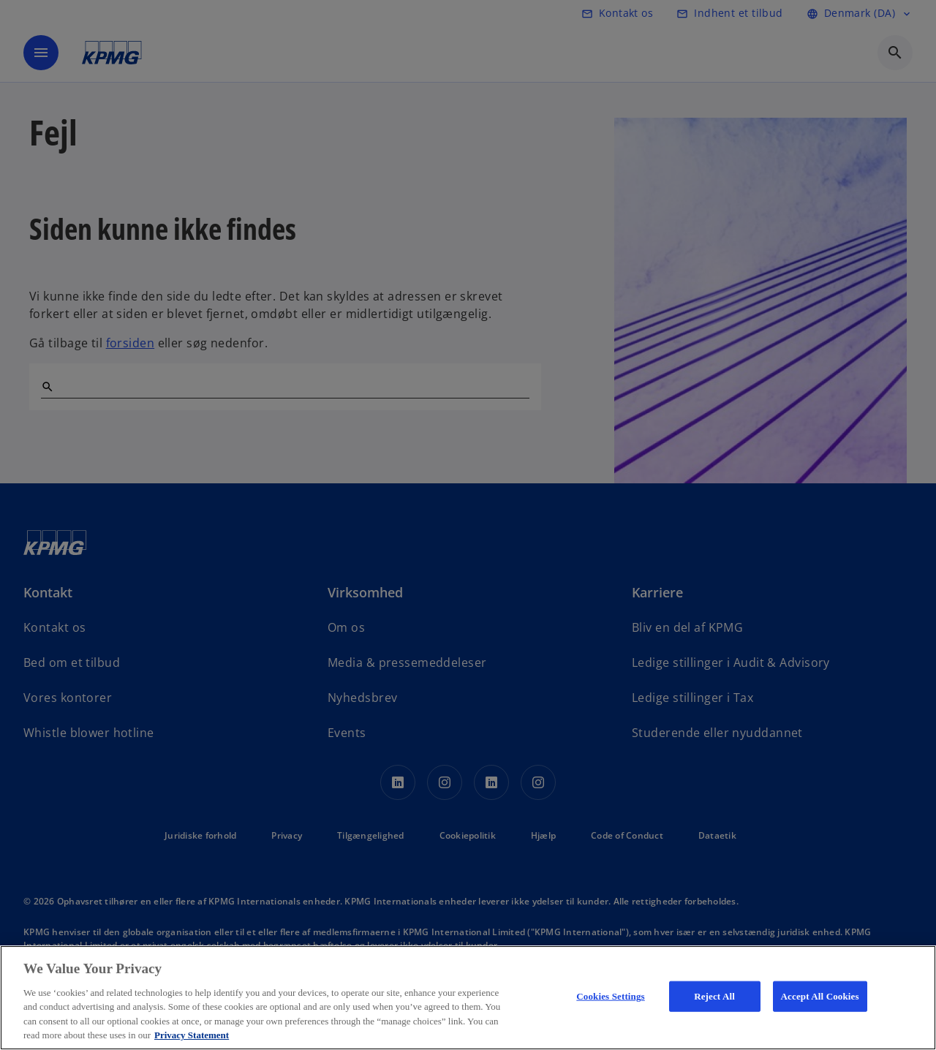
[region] (468, 997)
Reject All (714, 996)
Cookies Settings (610, 996)
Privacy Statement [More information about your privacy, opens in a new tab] (191, 1035)
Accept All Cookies (820, 996)
